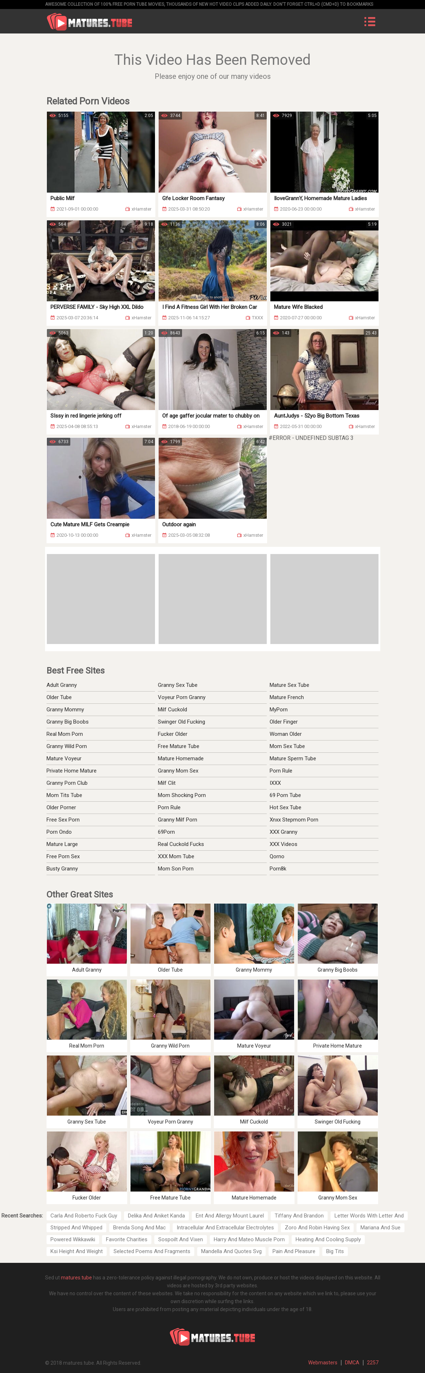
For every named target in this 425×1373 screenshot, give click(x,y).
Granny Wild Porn (67, 746)
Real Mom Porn (65, 734)
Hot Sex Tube (285, 807)
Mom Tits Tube (64, 795)
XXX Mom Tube (176, 856)
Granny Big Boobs (68, 722)
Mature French (287, 697)
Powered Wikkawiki (72, 1239)
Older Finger (284, 722)
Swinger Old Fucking (181, 722)
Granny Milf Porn (177, 819)
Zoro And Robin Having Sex (317, 1227)
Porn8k (278, 868)
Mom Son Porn (176, 868)
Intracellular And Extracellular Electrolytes (225, 1227)
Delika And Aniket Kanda (156, 1215)
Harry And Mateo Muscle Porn (249, 1239)
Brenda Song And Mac (139, 1227)
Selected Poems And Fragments (152, 1251)
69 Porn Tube (285, 795)
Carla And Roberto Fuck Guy (83, 1215)
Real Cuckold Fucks (181, 844)
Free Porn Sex (63, 856)
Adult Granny (62, 685)
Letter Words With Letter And (369, 1215)
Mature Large (62, 844)
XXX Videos (283, 844)
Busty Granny (62, 868)
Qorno (277, 856)
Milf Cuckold (172, 709)
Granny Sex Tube (178, 685)
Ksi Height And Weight (76, 1251)
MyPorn (279, 709)
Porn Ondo (59, 832)
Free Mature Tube (178, 746)
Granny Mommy (65, 709)
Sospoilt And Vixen (180, 1239)
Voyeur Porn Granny (181, 697)
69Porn (166, 832)
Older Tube (59, 697)
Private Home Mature (72, 770)
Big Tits (335, 1251)
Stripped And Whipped (76, 1227)
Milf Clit (167, 783)
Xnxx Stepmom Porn (294, 819)
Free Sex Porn (63, 819)
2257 (372, 1362)
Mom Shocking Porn (182, 795)
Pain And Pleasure (294, 1251)
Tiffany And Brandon (299, 1215)
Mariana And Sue (380, 1227)
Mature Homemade (181, 758)
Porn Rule (281, 770)
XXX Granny (283, 832)
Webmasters (322, 1362)
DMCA (352, 1362)
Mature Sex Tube (289, 685)
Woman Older (286, 734)
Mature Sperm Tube (293, 758)
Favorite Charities (126, 1239)
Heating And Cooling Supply (328, 1239)
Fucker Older (172, 734)
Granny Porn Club (67, 783)
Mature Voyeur (64, 758)
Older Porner (61, 807)
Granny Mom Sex (178, 770)
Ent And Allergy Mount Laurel (230, 1215)
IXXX (275, 783)
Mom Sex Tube (287, 746)
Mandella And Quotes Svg (231, 1251)
